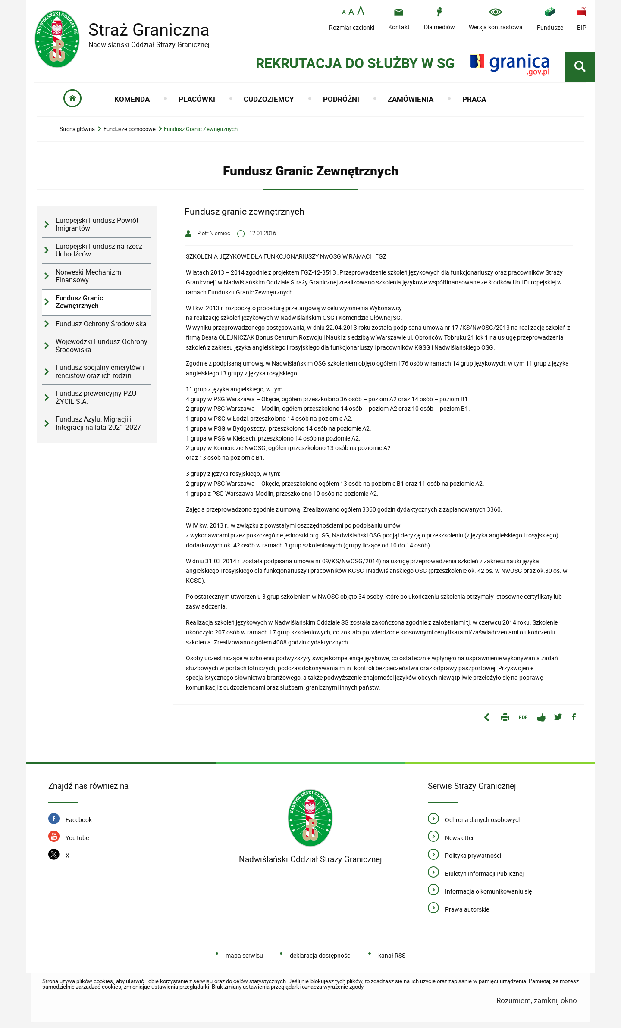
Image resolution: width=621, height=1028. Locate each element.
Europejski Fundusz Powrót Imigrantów (97, 224)
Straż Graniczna (142, 29)
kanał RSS (391, 955)
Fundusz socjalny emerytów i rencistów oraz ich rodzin (100, 371)
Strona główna (77, 129)
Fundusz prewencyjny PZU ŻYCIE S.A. (96, 397)
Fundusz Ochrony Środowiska (101, 323)
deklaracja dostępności (320, 955)
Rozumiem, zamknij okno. (537, 1000)
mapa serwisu (244, 955)
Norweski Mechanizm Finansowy (88, 276)
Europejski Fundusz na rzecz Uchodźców (99, 250)
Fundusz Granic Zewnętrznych (201, 129)
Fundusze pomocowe (130, 129)
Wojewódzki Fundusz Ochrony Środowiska (101, 345)
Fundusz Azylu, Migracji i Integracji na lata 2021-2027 (98, 423)
